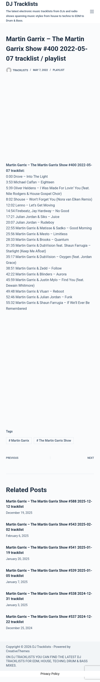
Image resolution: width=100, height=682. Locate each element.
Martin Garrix (18, 440)
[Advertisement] (50, 367)
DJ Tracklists (22, 4)
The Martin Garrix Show (53, 440)
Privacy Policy (50, 673)
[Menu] (92, 11)
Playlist (58, 70)
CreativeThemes (18, 651)
